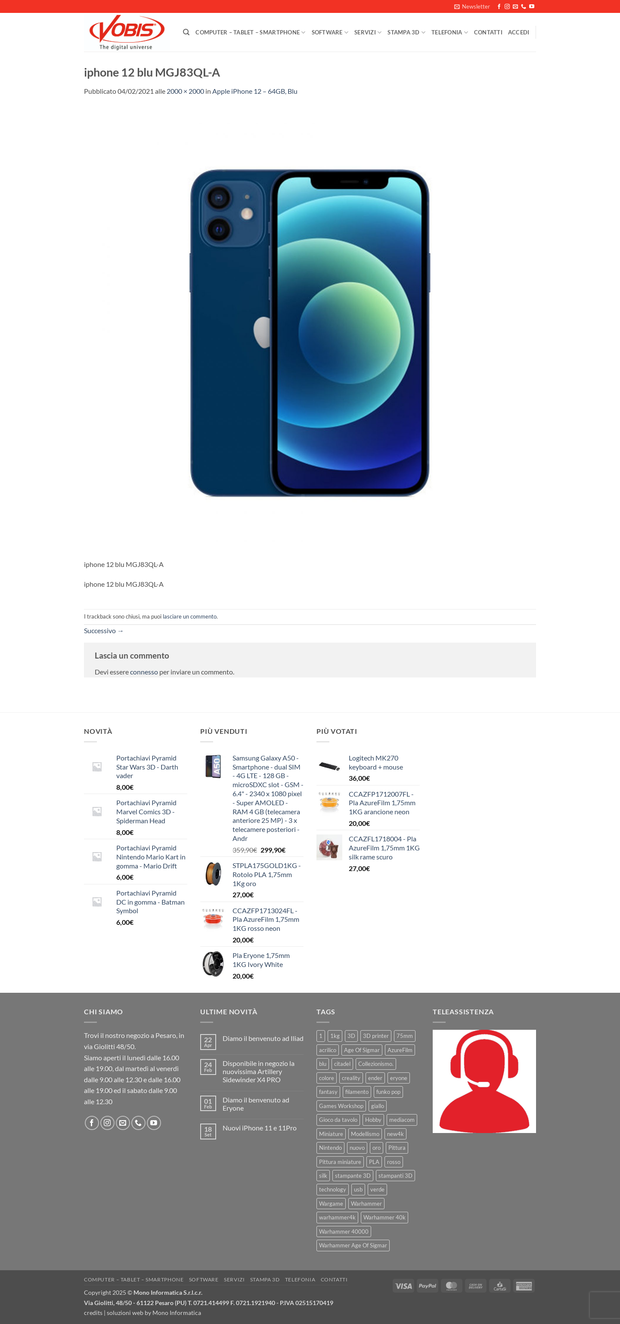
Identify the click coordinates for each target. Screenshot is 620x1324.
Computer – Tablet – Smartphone (250, 32)
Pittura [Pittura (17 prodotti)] (397, 1147)
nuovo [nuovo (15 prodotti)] (357, 1147)
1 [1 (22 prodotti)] (320, 1035)
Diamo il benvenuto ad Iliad (263, 1038)
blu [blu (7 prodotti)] (322, 1063)
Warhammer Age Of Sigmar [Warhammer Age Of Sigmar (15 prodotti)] (353, 1245)
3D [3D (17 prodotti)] (351, 1035)
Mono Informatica (176, 1312)
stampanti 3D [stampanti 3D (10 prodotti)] (395, 1175)
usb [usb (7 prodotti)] (358, 1189)
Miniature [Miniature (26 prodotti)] (331, 1133)
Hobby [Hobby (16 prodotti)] (373, 1119)
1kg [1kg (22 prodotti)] (335, 1035)
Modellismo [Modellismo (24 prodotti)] (365, 1133)
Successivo (104, 630)
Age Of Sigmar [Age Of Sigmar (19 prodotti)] (362, 1050)
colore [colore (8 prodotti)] (326, 1078)
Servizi (367, 32)
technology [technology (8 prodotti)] (332, 1189)
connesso (144, 672)
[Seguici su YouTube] (531, 7)
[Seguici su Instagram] (507, 7)
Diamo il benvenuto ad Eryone (256, 1104)
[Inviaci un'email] (515, 7)
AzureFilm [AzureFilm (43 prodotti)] (400, 1050)
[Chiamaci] (523, 7)
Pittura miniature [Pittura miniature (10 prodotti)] (340, 1161)
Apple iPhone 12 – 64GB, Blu (255, 91)
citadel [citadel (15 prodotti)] (342, 1063)
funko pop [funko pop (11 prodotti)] (388, 1091)
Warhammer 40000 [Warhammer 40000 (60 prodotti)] (344, 1231)
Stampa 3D (406, 32)
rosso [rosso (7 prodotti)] (393, 1161)
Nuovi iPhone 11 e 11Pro (260, 1128)
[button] (472, 6)
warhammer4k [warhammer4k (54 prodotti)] (337, 1217)
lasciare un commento (190, 616)
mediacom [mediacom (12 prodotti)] (402, 1119)
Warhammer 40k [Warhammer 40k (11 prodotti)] (384, 1217)
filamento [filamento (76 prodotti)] (357, 1091)
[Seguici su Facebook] (499, 7)
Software (330, 32)
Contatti (488, 32)
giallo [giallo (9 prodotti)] (377, 1105)
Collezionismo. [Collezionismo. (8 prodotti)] (376, 1063)
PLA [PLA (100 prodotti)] (374, 1161)
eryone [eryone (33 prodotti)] (398, 1078)
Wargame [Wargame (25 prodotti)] (331, 1203)
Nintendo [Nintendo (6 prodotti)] (330, 1147)
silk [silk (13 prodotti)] (323, 1175)
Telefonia (449, 32)
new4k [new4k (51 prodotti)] (395, 1133)
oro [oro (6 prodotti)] (376, 1147)
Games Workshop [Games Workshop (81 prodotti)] (341, 1105)
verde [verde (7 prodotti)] (377, 1189)
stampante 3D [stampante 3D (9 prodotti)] (353, 1175)
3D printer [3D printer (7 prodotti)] (376, 1035)
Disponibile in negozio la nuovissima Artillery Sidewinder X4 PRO (258, 1071)
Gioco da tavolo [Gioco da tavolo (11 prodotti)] (338, 1119)
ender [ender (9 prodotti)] (375, 1078)
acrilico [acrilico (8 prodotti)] (327, 1050)
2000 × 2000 (185, 91)
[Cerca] (186, 32)
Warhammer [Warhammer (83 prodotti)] (366, 1203)
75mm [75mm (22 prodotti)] (405, 1035)
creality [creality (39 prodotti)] (351, 1078)
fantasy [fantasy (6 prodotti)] (328, 1091)
